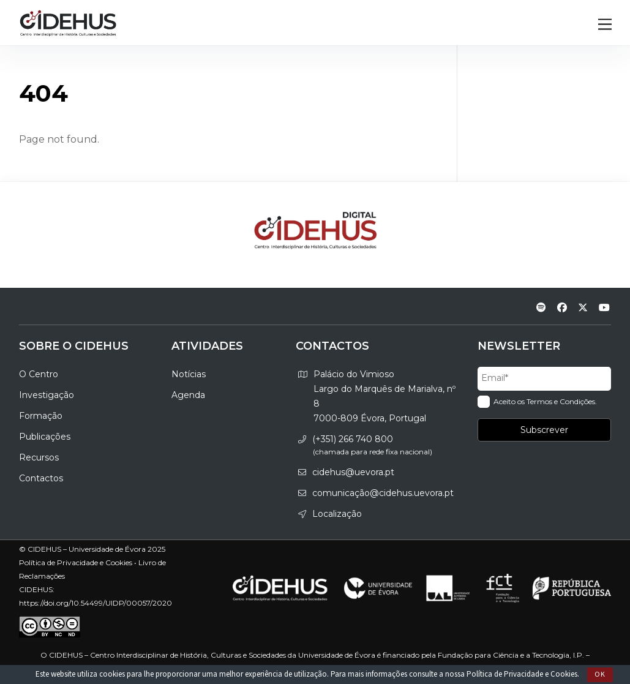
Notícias (188, 374)
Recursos (39, 457)
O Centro (38, 374)
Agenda (188, 394)
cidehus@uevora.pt (353, 472)
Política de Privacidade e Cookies (522, 674)
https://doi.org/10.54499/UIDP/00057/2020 (95, 602)
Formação (40, 415)
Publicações (44, 436)
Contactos (41, 478)
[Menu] (605, 25)
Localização (337, 513)
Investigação (46, 394)
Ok (600, 674)
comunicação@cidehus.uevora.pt (383, 492)
